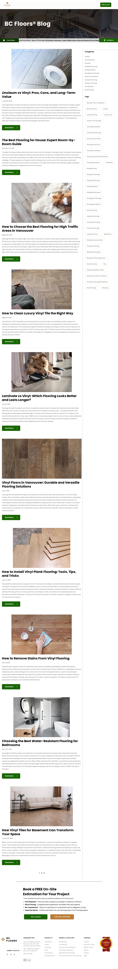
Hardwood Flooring (91, 66)
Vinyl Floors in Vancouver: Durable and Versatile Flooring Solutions (40, 484)
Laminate (48, 947)
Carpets (87, 56)
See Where (110, 40)
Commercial (63, 944)
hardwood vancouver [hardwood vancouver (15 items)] (94, 192)
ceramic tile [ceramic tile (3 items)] (108, 115)
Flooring (87, 63)
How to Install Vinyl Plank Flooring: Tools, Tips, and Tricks (39, 574)
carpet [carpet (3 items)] (105, 109)
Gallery (86, 950)
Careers (86, 953)
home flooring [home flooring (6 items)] (92, 210)
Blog (85, 956)
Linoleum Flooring (91, 83)
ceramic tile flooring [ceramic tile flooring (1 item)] (94, 121)
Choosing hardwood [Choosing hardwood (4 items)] (93, 126)
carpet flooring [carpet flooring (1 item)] (92, 115)
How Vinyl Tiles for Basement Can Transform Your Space (37, 832)
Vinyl (46, 950)
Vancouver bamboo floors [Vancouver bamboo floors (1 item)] (95, 270)
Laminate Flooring (91, 80)
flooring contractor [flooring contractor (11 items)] (93, 144)
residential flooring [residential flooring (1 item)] (93, 252)
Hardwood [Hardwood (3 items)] (109, 162)
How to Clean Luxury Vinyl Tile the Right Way (37, 313)
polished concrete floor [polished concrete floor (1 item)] (95, 240)
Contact (86, 942)
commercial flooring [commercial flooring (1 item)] (94, 132)
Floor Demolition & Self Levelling (70, 956)
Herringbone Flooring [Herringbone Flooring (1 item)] (94, 198)
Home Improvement (91, 76)
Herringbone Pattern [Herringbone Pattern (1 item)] (94, 204)
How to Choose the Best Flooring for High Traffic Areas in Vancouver (40, 228)
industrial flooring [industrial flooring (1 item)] (93, 216)
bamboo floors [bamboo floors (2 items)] (92, 109)
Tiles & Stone (89, 86)
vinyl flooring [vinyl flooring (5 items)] (91, 288)
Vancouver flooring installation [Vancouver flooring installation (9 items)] (97, 282)
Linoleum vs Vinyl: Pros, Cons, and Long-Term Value (38, 95)
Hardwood (48, 942)
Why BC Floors (88, 947)
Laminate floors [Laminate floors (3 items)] (92, 234)
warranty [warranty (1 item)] (105, 288)
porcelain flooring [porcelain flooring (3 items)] (93, 246)
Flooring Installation (66, 950)
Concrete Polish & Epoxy (67, 947)
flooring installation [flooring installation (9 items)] (94, 150)
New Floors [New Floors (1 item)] (107, 234)
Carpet (47, 944)
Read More (9, 128)
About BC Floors (89, 944)
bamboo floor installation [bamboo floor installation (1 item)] (96, 103)
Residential (63, 942)
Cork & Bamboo (90, 60)
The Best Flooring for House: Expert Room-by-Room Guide (38, 142)
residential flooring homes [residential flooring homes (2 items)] (96, 258)
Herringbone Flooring (92, 73)
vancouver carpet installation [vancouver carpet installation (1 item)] (97, 276)
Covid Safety (11, 40)
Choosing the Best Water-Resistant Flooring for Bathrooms (40, 743)
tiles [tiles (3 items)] (104, 264)
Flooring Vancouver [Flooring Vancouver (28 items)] (93, 162)
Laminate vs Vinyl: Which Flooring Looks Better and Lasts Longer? (39, 398)
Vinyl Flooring (89, 90)
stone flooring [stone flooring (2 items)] (92, 264)
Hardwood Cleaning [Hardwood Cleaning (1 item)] (93, 174)
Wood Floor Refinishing (67, 953)
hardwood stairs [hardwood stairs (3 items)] (92, 186)
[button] (114, 4)
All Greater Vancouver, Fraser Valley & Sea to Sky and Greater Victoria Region (73, 40)
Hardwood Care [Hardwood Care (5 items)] (92, 168)
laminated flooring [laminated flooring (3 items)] (93, 222)
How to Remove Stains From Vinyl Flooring (35, 658)
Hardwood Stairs (90, 70)
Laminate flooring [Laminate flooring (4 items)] (93, 228)
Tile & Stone (49, 953)
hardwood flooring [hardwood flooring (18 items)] (93, 180)
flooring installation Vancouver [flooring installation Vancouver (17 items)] (97, 156)
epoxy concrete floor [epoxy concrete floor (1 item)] (94, 138)
